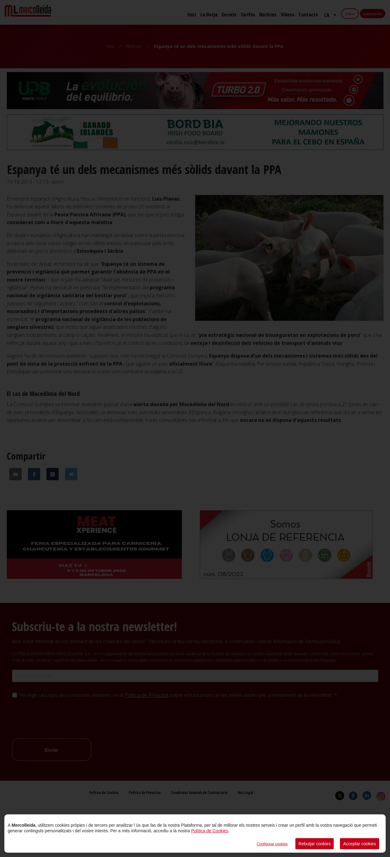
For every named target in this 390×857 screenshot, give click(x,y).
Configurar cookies (272, 844)
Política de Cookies (209, 830)
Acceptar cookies (359, 843)
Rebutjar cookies (314, 843)
